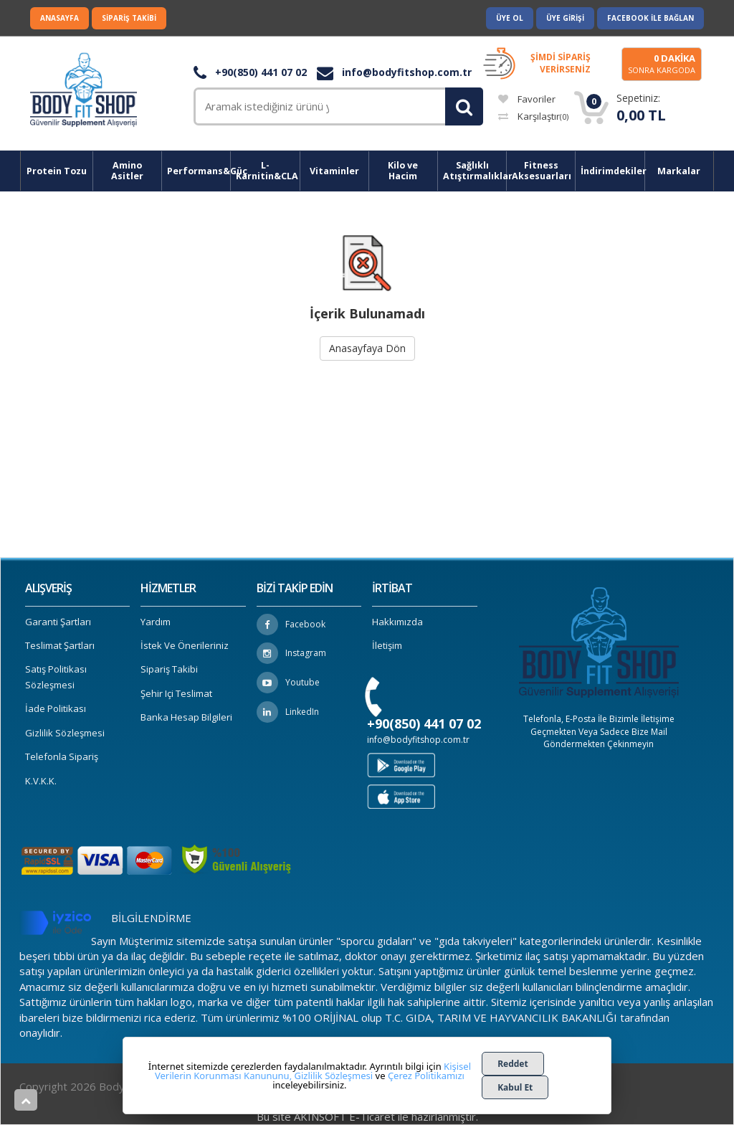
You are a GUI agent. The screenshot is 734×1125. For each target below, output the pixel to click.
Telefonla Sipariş (61, 756)
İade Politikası (55, 708)
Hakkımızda (397, 621)
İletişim (387, 645)
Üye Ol (509, 18)
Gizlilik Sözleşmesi (65, 732)
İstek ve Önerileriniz (184, 645)
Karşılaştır (533, 116)
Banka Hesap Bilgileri (186, 717)
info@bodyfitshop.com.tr (394, 72)
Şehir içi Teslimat (176, 693)
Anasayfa (59, 18)
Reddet (512, 1064)
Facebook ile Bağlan (650, 18)
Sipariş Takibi (129, 18)
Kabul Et (515, 1087)
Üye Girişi (565, 18)
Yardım (155, 621)
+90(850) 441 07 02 (250, 72)
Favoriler (527, 98)
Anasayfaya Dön (367, 348)
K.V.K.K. (41, 780)
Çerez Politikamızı (426, 1075)
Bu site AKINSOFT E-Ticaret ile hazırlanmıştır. (367, 1116)
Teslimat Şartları (60, 645)
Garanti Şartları (58, 621)
